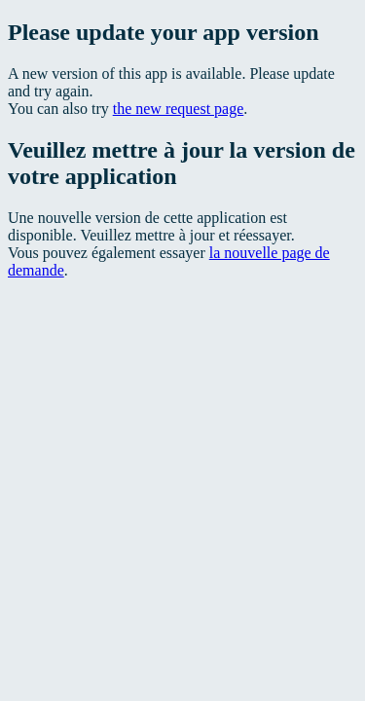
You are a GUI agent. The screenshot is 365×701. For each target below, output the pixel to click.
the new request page (178, 108)
